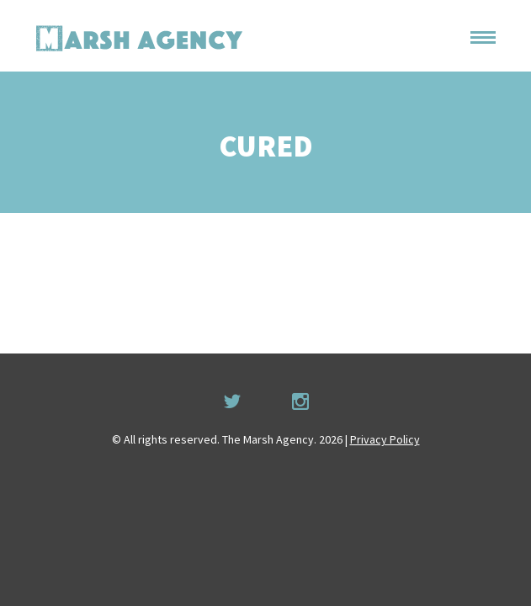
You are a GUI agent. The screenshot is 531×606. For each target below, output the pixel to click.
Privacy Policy (385, 439)
